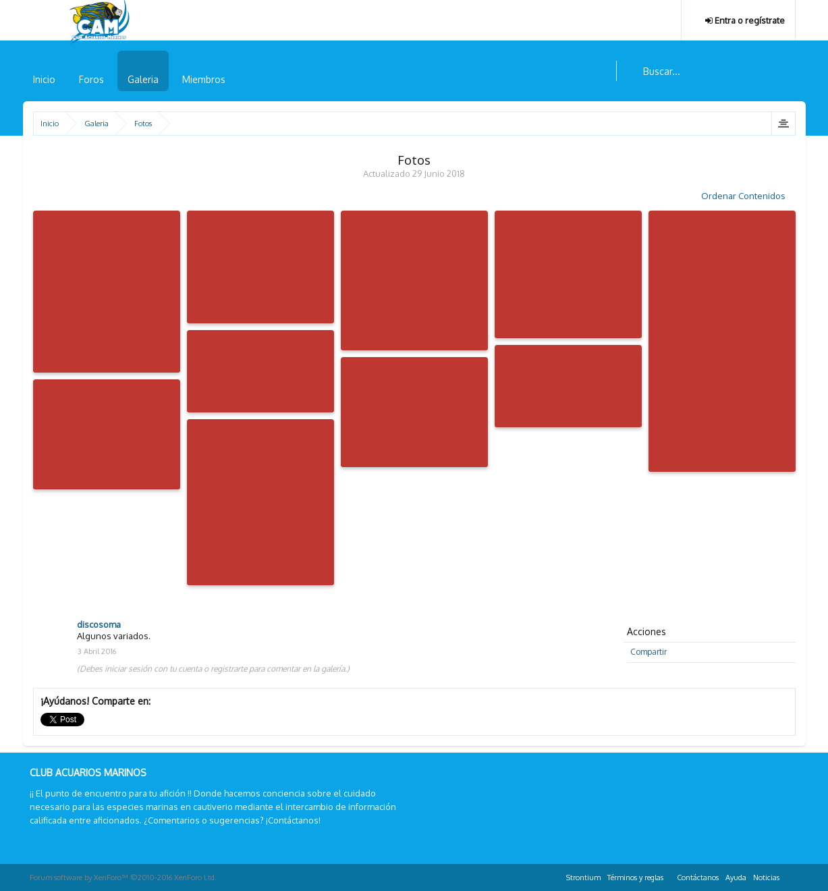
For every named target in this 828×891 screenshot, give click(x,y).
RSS (791, 875)
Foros (91, 79)
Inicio (44, 79)
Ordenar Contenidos (748, 195)
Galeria (143, 79)
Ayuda (735, 877)
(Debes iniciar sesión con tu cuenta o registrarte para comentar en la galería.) (213, 669)
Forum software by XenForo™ (123, 877)
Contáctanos (698, 877)
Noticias (766, 877)
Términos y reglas (635, 877)
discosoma (99, 624)
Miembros (203, 79)
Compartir (648, 652)
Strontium (583, 877)
